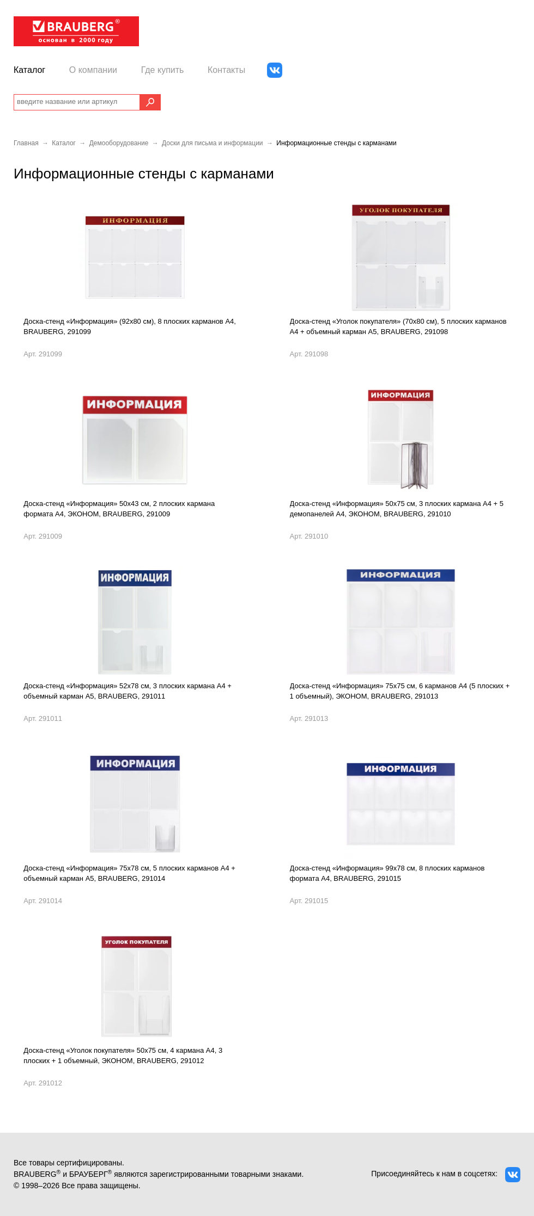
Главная (26, 143)
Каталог (29, 70)
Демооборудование (119, 143)
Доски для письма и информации (212, 143)
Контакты (226, 70)
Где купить (162, 70)
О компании (93, 70)
